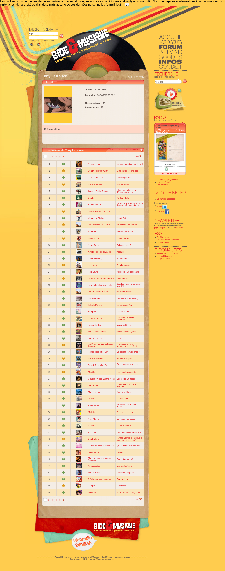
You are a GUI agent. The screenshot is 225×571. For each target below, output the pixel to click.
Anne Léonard (94, 204)
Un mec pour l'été (124, 305)
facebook (163, 212)
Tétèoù (120, 452)
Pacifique (92, 432)
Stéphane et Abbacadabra (99, 479)
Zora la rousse (123, 265)
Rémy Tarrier (94, 405)
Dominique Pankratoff (98, 171)
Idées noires (122, 278)
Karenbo (92, 231)
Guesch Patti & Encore (98, 191)
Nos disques (67, 557)
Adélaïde (120, 252)
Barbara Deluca (95, 318)
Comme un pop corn (126, 472)
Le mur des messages (166, 199)
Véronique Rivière (96, 218)
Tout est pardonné (125, 459)
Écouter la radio (169, 173)
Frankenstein (122, 398)
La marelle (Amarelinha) (127, 298)
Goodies (95, 557)
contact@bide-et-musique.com (102, 559)
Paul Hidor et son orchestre (100, 285)
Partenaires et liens (122, 557)
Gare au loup (122, 479)
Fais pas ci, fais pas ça (127, 412)
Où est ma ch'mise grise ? (128, 352)
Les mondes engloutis (126, 372)
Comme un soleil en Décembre (125, 318)
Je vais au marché (125, 231)
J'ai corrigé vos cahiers (127, 225)
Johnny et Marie (124, 392)
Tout (138, 156)
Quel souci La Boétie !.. (127, 379)
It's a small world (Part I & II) (168, 125)
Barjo (119, 338)
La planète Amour (124, 466)
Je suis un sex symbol (126, 332)
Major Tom (92, 492)
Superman (121, 486)
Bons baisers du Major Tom (129, 492)
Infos (103, 557)
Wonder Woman (124, 238)
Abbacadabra (122, 258)
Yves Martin (93, 419)
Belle (119, 211)
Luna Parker (93, 385)
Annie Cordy (93, 245)
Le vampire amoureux (126, 419)
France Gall (93, 398)
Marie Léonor (94, 392)
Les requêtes (162, 185)
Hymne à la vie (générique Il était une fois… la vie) (129, 439)
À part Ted (121, 218)
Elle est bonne (123, 312)
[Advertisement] (108, 16)
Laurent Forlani (95, 338)
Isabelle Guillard (95, 358)
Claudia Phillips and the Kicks (101, 379)
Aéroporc (92, 312)
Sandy (91, 198)
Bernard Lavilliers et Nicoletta (101, 278)
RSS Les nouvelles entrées (168, 240)
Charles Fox (93, 238)
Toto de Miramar (95, 305)
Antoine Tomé (94, 164)
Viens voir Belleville (125, 292)
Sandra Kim (93, 439)
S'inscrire (32, 41)
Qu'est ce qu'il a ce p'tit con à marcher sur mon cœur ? (130, 204)
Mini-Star (92, 372)
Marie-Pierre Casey (97, 332)
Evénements (86, 557)
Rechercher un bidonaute (167, 254)
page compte (159, 228)
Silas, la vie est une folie (127, 171)
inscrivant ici (180, 228)
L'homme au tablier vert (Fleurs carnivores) (127, 191)
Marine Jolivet (94, 472)
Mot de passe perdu (45, 41)
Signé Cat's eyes (124, 358)
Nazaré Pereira (95, 298)
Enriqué (91, 486)
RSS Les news (163, 237)
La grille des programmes (167, 180)
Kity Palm (92, 265)
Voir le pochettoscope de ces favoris (123, 149)
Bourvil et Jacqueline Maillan (101, 446)
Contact (109, 557)
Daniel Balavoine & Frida (99, 211)
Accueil (58, 557)
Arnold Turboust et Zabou (99, 252)
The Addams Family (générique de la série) (127, 345)
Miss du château (124, 325)
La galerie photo (163, 259)
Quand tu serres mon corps (129, 432)
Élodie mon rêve (124, 426)
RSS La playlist (163, 242)
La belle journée (124, 177)
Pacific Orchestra (96, 177)
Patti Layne (93, 272)
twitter (162, 207)
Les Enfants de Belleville (99, 225)
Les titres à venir (163, 182)
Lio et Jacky (93, 452)
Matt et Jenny (123, 184)
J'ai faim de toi (123, 198)
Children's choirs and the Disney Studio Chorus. (170, 131)
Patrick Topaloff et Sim (98, 352)
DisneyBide (170, 164)
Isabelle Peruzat (95, 184)
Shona (91, 426)
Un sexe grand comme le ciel (130, 164)
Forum (76, 557)
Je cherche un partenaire (128, 272)
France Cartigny (95, 325)
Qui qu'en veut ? (124, 245)
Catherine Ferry (95, 258)
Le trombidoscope (164, 256)
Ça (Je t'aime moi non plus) (129, 446)
